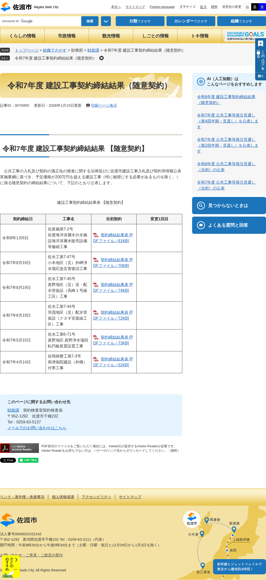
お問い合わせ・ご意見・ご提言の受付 (31, 555)
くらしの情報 (22, 35)
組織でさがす (54, 50)
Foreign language (162, 7)
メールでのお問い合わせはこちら (36, 428)
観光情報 (111, 35)
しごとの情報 (155, 35)
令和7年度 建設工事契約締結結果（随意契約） (56, 58)
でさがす (140, 21)
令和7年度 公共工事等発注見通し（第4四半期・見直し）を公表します (227, 121)
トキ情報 (200, 35)
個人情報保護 (63, 497)
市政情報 (67, 35)
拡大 (203, 7)
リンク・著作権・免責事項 (22, 497)
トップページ (26, 50)
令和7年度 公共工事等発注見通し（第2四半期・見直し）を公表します (227, 145)
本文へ (116, 7)
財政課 (93, 50)
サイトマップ (135, 7)
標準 (214, 7)
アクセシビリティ (96, 497)
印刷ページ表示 (104, 105)
